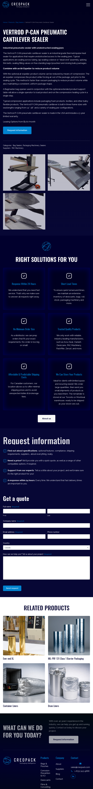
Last (48, 515)
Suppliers (60, 769)
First (4, 515)
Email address (13, 532)
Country (6, 543)
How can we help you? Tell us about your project (27, 554)
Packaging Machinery (31, 145)
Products (11, 22)
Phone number (53, 532)
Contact (59, 779)
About (58, 764)
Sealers (43, 145)
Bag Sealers (20, 22)
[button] (88, 4)
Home (5, 22)
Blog (58, 774)
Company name (13, 521)
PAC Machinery (17, 148)
